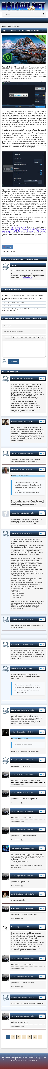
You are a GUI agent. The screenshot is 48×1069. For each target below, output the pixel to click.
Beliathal (14, 619)
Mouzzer (13, 513)
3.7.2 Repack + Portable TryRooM (23, 229)
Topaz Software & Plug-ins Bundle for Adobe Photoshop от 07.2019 (24, 295)
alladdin (13, 533)
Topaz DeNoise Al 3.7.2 (17, 227)
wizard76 (14, 421)
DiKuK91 (14, 997)
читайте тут (27, 278)
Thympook (14, 927)
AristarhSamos (16, 644)
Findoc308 (14, 469)
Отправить (13, 361)
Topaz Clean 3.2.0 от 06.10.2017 (14, 303)
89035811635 (15, 453)
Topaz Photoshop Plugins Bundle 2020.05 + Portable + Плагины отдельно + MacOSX (22, 309)
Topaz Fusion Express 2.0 (12, 306)
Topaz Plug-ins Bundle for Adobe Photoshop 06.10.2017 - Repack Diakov (22, 299)
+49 (7, 247)
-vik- (12, 378)
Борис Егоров (15, 760)
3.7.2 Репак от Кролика (23, 231)
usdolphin (14, 894)
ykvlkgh (13, 710)
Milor (12, 848)
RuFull (13, 774)
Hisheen (13, 732)
